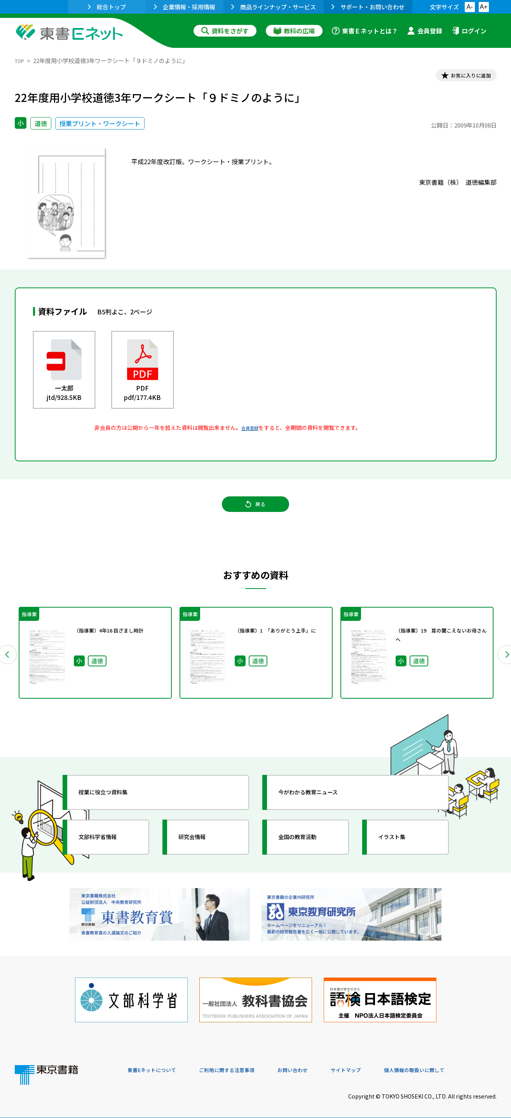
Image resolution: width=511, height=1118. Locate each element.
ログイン (469, 30)
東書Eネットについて (157, 1065)
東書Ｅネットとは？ (365, 30)
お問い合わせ (320, 1065)
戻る (255, 514)
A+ (483, 7)
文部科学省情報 (107, 849)
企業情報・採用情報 (184, 7)
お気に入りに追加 (463, 77)
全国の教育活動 (307, 849)
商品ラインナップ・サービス (273, 7)
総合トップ (107, 7)
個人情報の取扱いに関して (459, 1065)
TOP (21, 60)
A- (470, 7)
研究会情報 (200, 849)
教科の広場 (294, 30)
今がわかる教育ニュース (321, 804)
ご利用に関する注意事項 (244, 1065)
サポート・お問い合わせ (368, 7)
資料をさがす (225, 30)
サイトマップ (380, 1065)
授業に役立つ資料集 (114, 804)
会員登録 (424, 30)
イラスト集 (399, 849)
